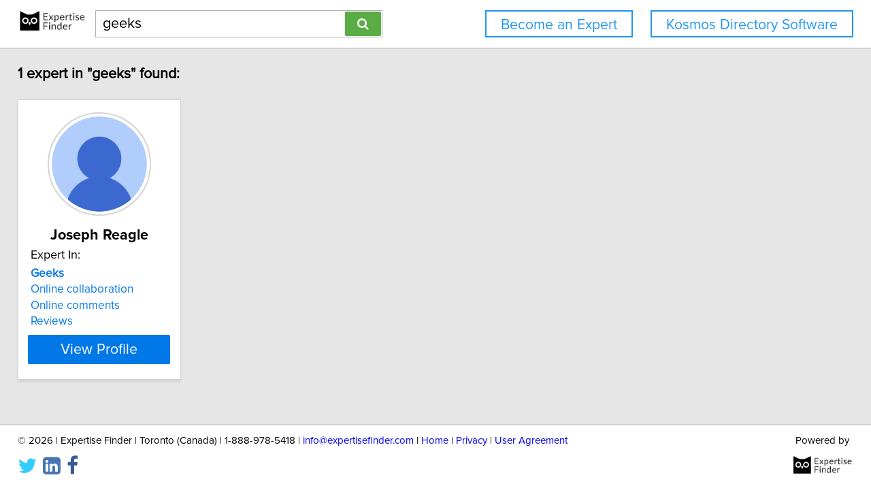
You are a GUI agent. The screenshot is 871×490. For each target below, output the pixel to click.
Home (434, 441)
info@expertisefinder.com (358, 441)
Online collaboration (91, 289)
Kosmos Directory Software (752, 25)
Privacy (471, 441)
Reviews (61, 321)
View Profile (126, 349)
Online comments (84, 305)
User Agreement (531, 441)
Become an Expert (559, 25)
